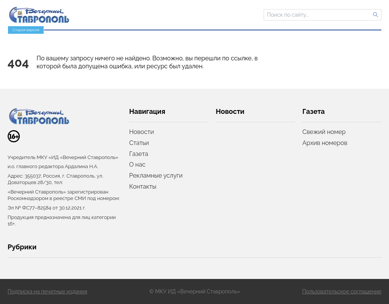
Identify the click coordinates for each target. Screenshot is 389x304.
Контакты (143, 186)
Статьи (139, 142)
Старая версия (26, 30)
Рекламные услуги (156, 175)
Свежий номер (324, 131)
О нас (137, 164)
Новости (141, 131)
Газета (138, 154)
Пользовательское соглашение (341, 291)
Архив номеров (324, 142)
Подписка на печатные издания (47, 291)
